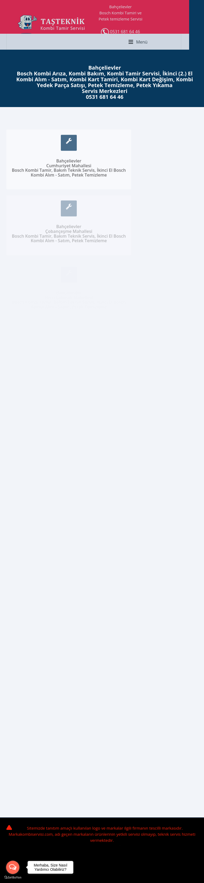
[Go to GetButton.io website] (12, 877)
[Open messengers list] (12, 867)
